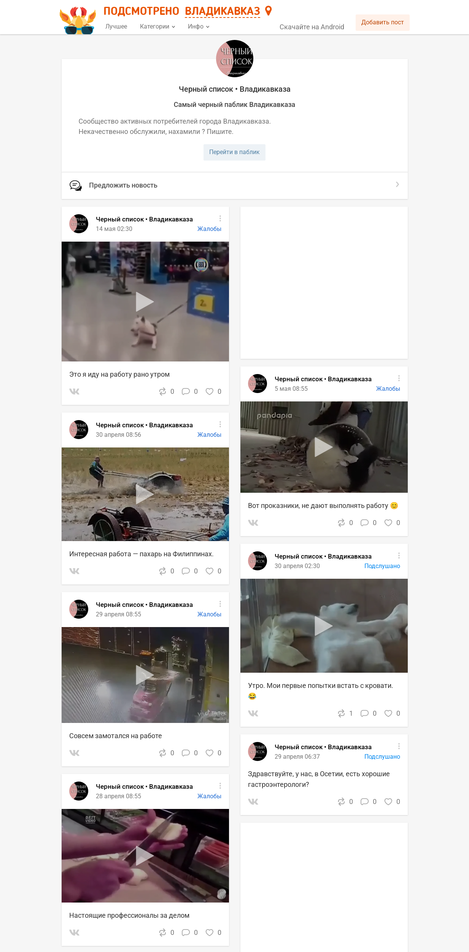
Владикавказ (222, 12)
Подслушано (382, 756)
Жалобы (209, 614)
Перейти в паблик (234, 152)
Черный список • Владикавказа (144, 604)
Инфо (198, 26)
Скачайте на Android (312, 27)
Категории (157, 26)
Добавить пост (382, 22)
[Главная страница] (79, 17)
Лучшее (116, 26)
